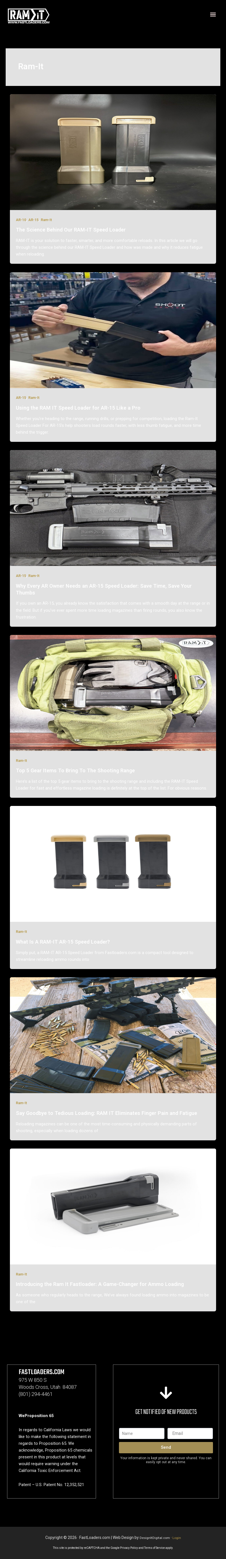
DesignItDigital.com (154, 1537)
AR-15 (33, 220)
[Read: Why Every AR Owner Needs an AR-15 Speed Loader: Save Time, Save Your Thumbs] (113, 507)
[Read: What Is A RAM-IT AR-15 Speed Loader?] (113, 863)
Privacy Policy (129, 1547)
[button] (213, 14)
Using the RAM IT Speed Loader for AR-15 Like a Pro (78, 408)
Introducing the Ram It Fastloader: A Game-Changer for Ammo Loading (100, 1284)
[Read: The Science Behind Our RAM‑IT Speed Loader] (113, 151)
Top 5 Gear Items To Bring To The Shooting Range (75, 770)
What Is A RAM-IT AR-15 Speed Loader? (63, 942)
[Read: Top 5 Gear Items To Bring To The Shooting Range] (113, 692)
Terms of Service (154, 1547)
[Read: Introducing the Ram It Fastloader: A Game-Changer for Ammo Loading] (113, 1206)
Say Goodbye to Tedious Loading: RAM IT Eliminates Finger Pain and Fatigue (106, 1113)
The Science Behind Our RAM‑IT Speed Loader (70, 230)
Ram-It (46, 220)
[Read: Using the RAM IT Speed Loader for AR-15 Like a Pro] (113, 329)
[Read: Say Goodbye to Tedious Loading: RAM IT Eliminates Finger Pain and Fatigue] (113, 1034)
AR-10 (21, 220)
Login (179, 1537)
